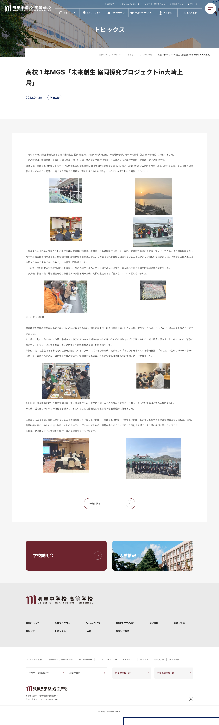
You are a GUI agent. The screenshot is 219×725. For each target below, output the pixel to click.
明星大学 (144, 660)
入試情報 (153, 623)
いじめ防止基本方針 (34, 660)
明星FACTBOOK (125, 623)
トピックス (60, 631)
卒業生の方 (74, 673)
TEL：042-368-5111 (49, 699)
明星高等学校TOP (166, 673)
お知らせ (30, 631)
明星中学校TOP (123, 673)
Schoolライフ (93, 623)
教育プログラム (62, 623)
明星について (32, 623)
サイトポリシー (85, 660)
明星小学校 (159, 660)
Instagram (191, 699)
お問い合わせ (122, 631)
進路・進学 (179, 623)
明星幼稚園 (174, 660)
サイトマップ (129, 660)
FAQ (88, 631)
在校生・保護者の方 (38, 673)
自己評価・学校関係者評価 (60, 660)
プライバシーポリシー (107, 660)
